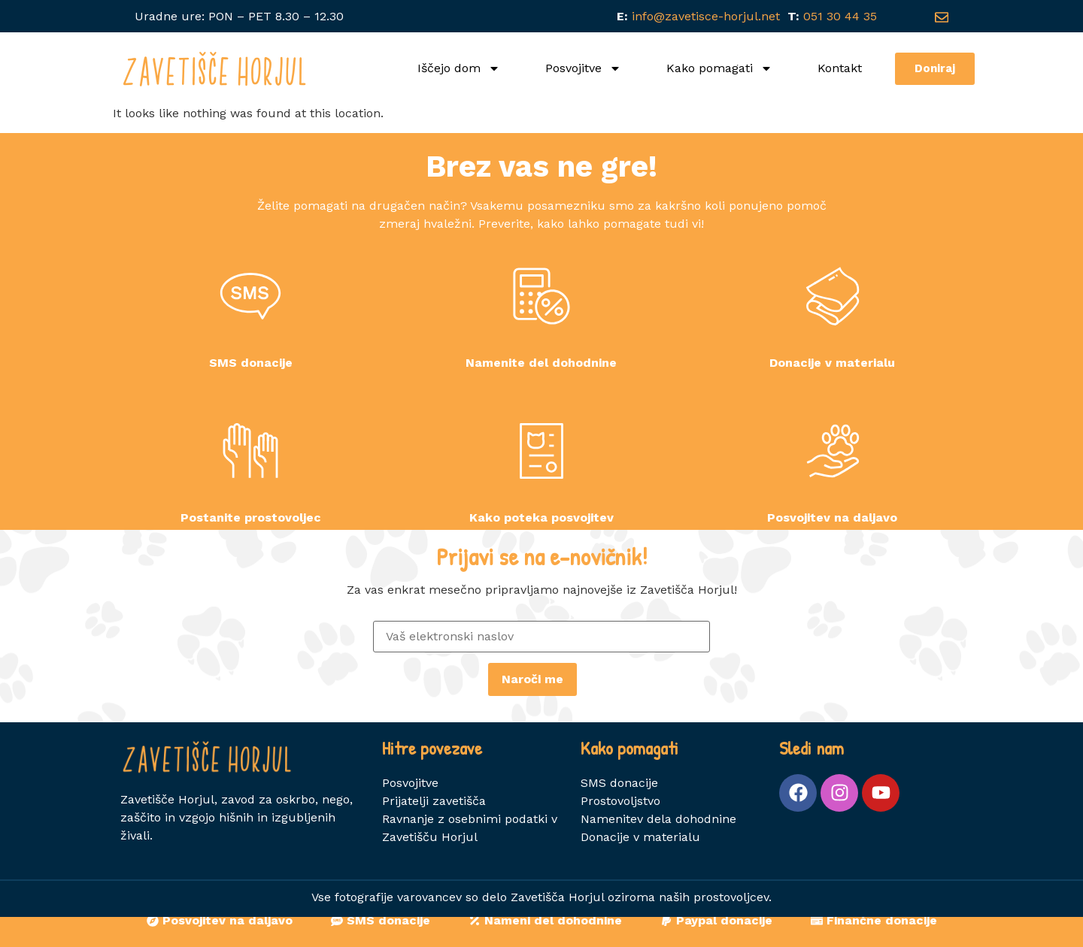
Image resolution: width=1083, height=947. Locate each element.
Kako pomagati (719, 68)
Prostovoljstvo (620, 831)
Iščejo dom (458, 68)
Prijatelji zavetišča (434, 831)
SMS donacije (619, 813)
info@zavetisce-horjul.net (702, 16)
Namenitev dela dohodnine (658, 849)
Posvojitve (583, 68)
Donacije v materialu (640, 867)
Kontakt (840, 68)
